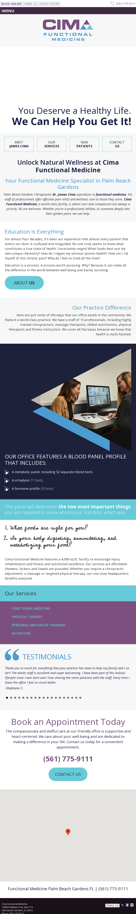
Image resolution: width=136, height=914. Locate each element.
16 (68, 698)
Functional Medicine (31, 608)
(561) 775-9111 (126, 4)
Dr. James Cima (64, 194)
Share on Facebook (127, 905)
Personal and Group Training (38, 625)
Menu (7, 10)
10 (44, 698)
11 (48, 698)
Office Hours (49, 4)
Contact (116, 144)
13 (56, 698)
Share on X (123, 905)
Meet (19, 144)
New (84, 144)
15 (64, 698)
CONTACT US (68, 774)
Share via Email (132, 905)
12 (52, 698)
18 (76, 698)
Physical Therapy (27, 617)
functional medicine (111, 194)
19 (80, 698)
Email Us (30, 4)
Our (51, 144)
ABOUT (24, 283)
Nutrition (21, 633)
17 (72, 698)
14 (60, 698)
